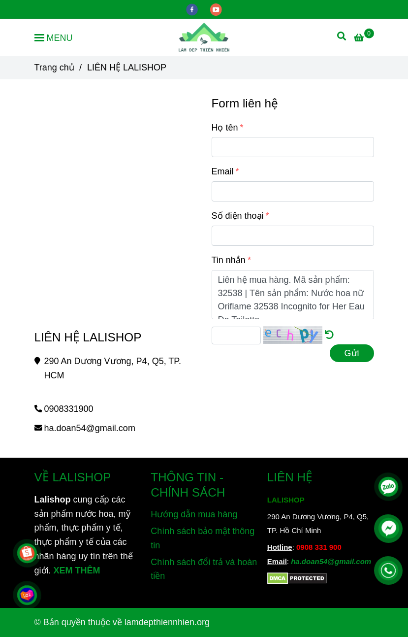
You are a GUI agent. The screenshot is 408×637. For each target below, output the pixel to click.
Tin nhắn (229, 260)
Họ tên (225, 128)
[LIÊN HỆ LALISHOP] (204, 37)
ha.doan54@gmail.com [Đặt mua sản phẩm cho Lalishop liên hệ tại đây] (89, 428)
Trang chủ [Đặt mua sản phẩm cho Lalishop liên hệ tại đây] (54, 67)
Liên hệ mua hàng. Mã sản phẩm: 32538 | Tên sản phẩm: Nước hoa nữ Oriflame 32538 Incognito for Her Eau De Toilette (293, 294)
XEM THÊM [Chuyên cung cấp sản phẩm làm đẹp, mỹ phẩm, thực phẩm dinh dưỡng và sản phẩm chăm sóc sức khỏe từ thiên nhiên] (77, 570)
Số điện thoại (238, 216)
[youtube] (216, 8)
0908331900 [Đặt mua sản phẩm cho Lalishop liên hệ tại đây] (69, 409)
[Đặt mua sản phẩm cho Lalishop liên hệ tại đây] (364, 38)
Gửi (352, 353)
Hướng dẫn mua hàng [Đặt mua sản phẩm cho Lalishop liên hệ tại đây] (194, 514)
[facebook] (193, 8)
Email (223, 171)
